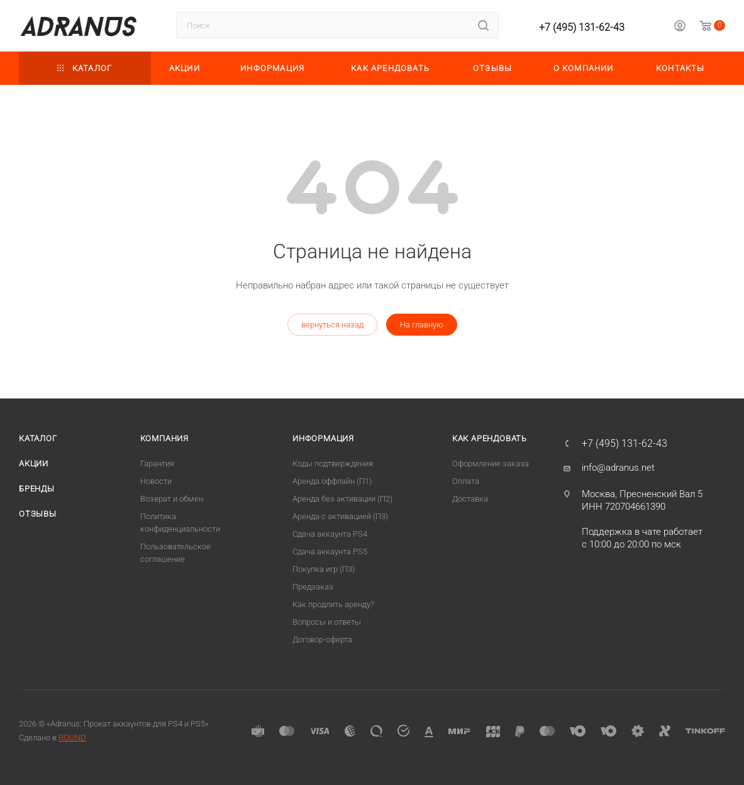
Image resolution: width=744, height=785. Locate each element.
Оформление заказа (490, 463)
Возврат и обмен (171, 498)
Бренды (37, 488)
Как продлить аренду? (333, 604)
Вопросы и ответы (326, 622)
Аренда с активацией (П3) (340, 516)
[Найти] (483, 25)
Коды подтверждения (332, 463)
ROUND (72, 737)
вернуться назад (332, 324)
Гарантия (157, 463)
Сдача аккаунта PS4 (329, 534)
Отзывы (38, 514)
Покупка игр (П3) (323, 569)
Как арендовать (489, 438)
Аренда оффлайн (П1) (332, 481)
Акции (33, 463)
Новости (156, 481)
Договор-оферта (322, 639)
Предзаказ (312, 586)
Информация (323, 438)
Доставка (470, 498)
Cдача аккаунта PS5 (329, 551)
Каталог (38, 438)
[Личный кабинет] (680, 27)
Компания (164, 438)
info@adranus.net (618, 467)
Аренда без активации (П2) (342, 498)
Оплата (465, 481)
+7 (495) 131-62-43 (582, 27)
